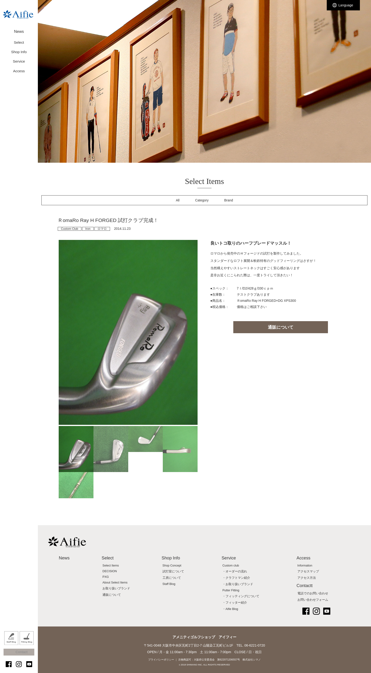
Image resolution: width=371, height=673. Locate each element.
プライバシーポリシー (161, 659)
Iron (87, 228)
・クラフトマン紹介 (236, 577)
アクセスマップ (308, 571)
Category (202, 200)
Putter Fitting (230, 590)
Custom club (230, 565)
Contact (21, 654)
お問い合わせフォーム (312, 599)
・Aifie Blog (230, 609)
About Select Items (115, 582)
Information (304, 565)
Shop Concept (172, 565)
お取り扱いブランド (116, 588)
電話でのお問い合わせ (312, 593)
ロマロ (102, 228)
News (18, 30)
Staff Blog (11, 643)
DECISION (109, 571)
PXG (105, 577)
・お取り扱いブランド (237, 584)
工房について (172, 577)
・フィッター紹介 (234, 602)
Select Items (110, 565)
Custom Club (69, 228)
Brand (228, 200)
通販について (280, 327)
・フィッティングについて (240, 596)
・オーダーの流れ (234, 571)
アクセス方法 (306, 577)
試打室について (173, 571)
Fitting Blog (26, 643)
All (178, 200)
